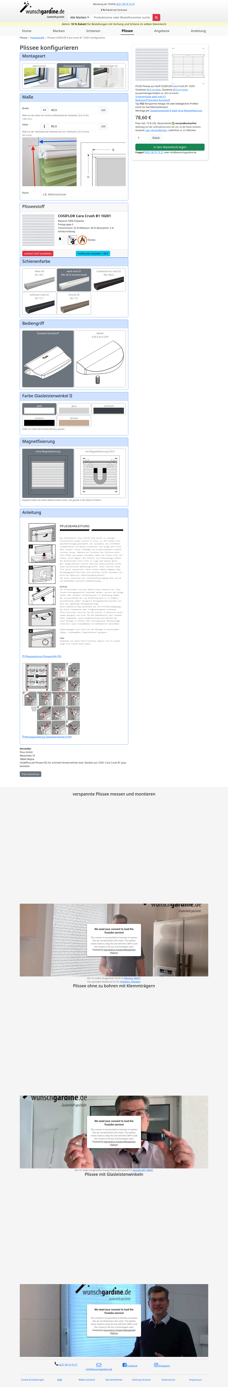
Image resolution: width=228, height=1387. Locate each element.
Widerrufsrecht (87, 1379)
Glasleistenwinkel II (74, 71)
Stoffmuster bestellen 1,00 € (93, 253)
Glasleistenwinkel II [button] (160, 110)
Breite (25, 108)
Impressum (195, 1379)
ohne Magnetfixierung (48, 473)
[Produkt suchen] (156, 17)
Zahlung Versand (141, 1379)
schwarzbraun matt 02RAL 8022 (108, 277)
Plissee (127, 31)
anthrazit (108, 409)
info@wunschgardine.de (99, 1367)
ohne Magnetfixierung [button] (190, 110)
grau (74, 409)
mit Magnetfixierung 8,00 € (100, 473)
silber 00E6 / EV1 (39, 277)
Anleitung (198, 31)
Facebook (130, 1365)
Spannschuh (39, 71)
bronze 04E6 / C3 (74, 300)
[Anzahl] (142, 137)
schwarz (39, 421)
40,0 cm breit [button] (153, 89)
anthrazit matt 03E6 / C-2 (39, 300)
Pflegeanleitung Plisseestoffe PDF (74, 621)
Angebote (161, 31)
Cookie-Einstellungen (32, 1379)
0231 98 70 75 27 (125, 4)
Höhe (25, 124)
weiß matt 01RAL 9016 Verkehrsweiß (74, 277)
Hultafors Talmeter (130, 981)
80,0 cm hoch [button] (180, 89)
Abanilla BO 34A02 (143, 1170)
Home (26, 31)
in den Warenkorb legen (170, 147)
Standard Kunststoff (48, 348)
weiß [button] (174, 110)
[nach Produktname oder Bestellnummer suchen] (122, 17)
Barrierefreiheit (114, 1379)
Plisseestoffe (37, 37)
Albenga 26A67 (132, 978)
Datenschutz (168, 1379)
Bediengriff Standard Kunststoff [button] (152, 100)
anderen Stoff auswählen (37, 253)
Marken (59, 31)
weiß (39, 409)
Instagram (162, 1365)
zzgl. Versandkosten (156, 130)
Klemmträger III (108, 71)
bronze (74, 421)
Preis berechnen (30, 774)
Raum (25, 192)
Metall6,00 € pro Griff (100, 348)
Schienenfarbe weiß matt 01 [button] (150, 96)
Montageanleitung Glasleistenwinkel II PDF (51, 717)
